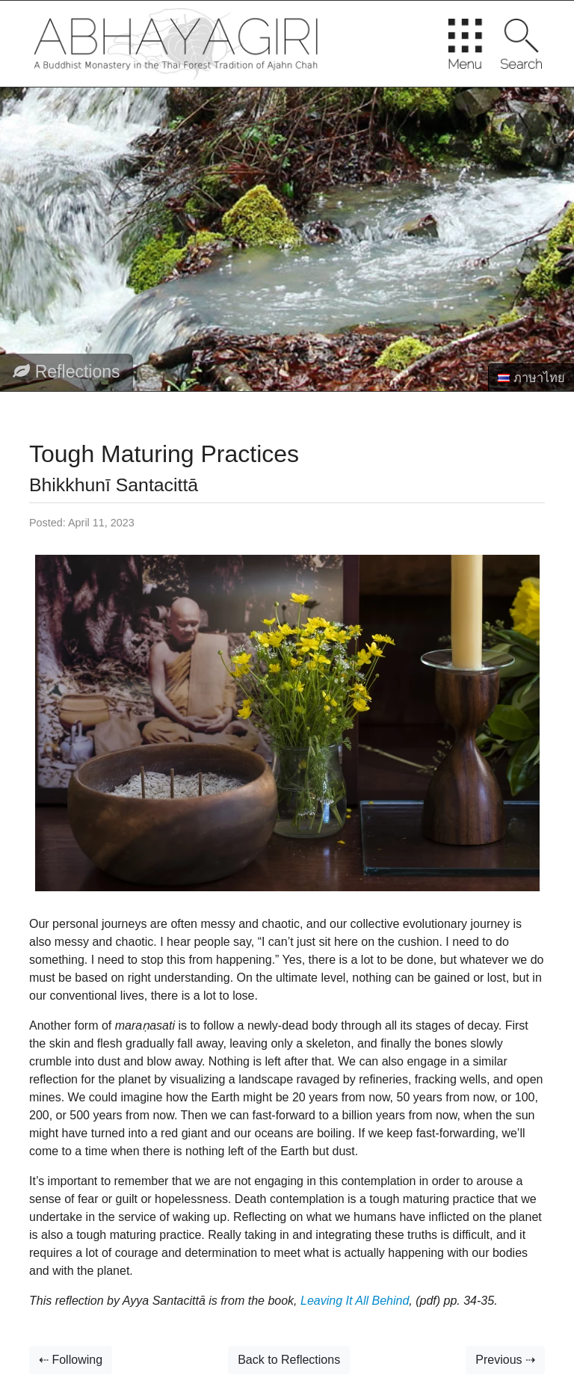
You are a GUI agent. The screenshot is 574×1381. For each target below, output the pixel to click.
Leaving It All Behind (353, 1300)
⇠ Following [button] (70, 1359)
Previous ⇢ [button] (505, 1359)
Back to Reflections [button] (289, 1359)
